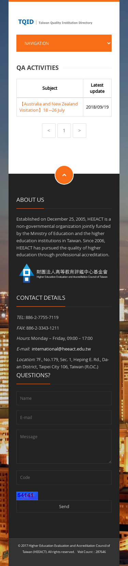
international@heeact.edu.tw (61, 349)
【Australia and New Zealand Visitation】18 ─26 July (48, 107)
